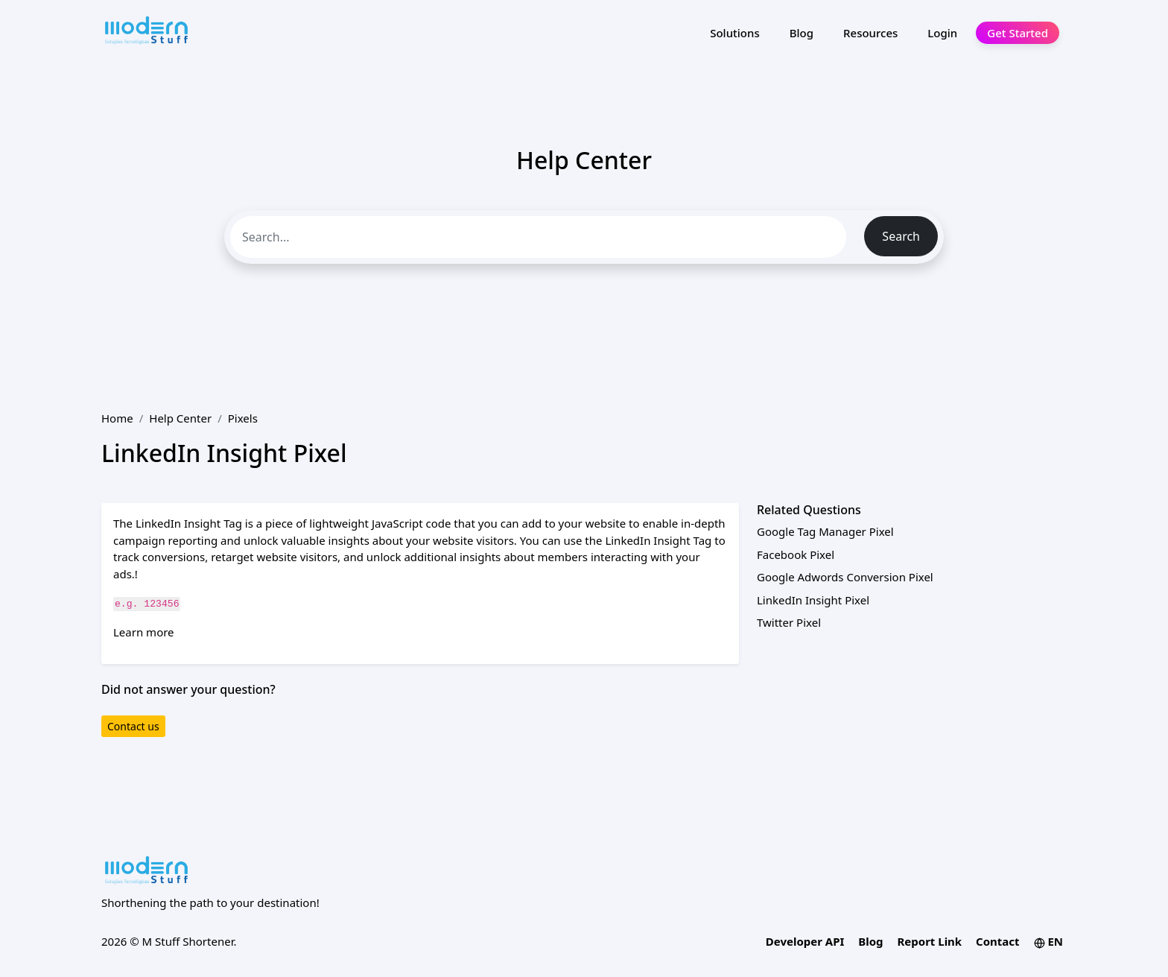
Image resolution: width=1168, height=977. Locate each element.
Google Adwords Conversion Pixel (845, 576)
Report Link (929, 941)
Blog (801, 32)
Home (117, 418)
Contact (998, 941)
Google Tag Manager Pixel (825, 531)
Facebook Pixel (795, 554)
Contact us (133, 726)
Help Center (180, 418)
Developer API (805, 941)
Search (901, 236)
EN (1049, 941)
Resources (870, 32)
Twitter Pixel (789, 622)
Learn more (143, 632)
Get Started (1017, 32)
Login (942, 32)
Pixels (243, 418)
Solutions (735, 32)
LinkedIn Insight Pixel (813, 599)
